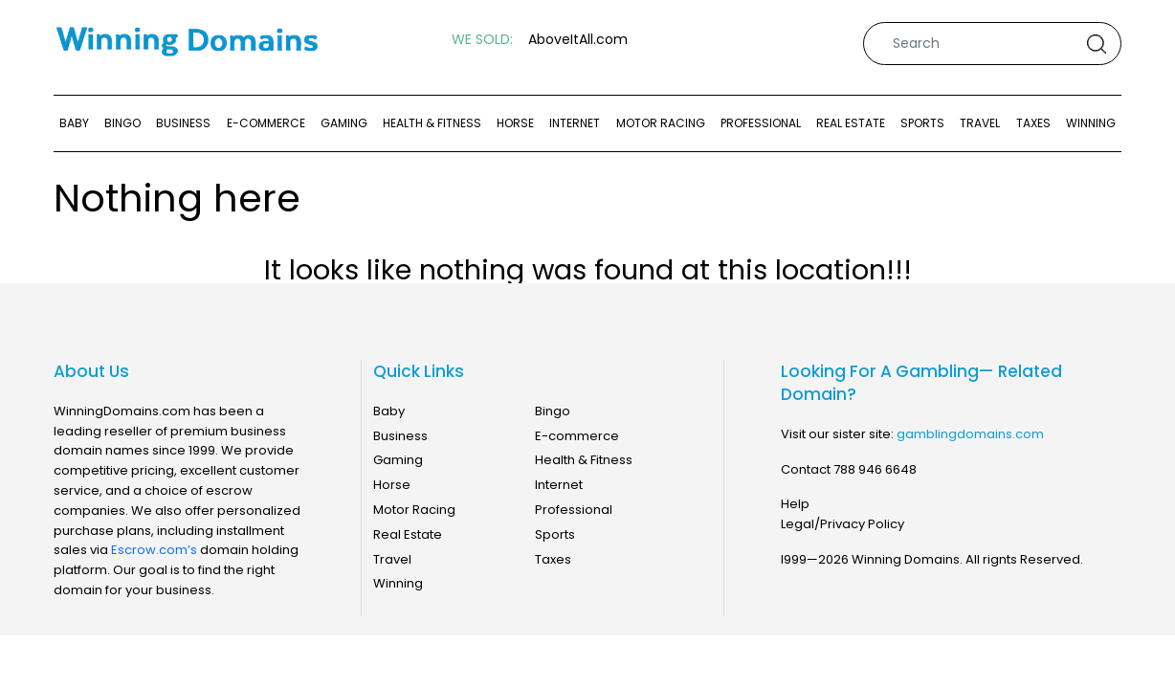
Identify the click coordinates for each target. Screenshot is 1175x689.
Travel (980, 123)
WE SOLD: (482, 40)
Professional (761, 123)
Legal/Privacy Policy (842, 524)
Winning (1091, 123)
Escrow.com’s (154, 550)
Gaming (344, 123)
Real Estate (850, 123)
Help (795, 504)
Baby (74, 123)
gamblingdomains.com (970, 434)
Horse (515, 123)
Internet (574, 123)
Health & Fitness (432, 123)
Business (183, 123)
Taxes (1033, 123)
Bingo (122, 123)
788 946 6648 (875, 469)
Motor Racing (660, 123)
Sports (922, 123)
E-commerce (266, 123)
